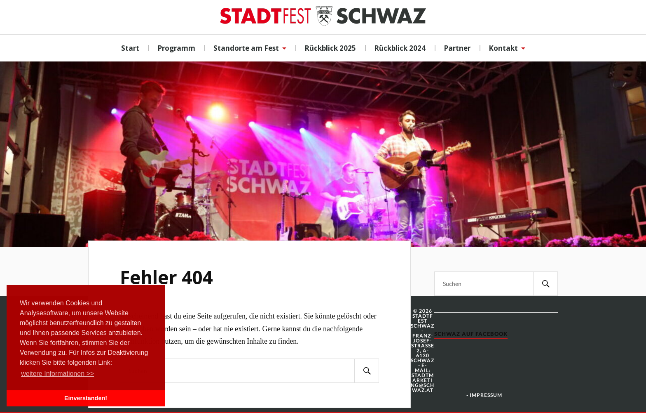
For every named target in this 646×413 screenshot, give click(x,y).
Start (130, 48)
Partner (457, 48)
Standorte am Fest (246, 48)
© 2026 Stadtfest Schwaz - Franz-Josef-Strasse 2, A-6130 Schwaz (422, 335)
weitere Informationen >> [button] (57, 373)
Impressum (486, 395)
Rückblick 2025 (330, 48)
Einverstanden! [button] (85, 398)
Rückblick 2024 (400, 48)
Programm (176, 48)
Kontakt (503, 48)
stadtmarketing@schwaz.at (422, 382)
